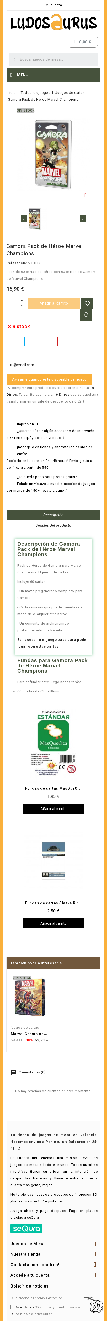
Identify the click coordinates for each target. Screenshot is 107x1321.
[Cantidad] (13, 303)
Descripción (53, 515)
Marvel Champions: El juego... (39, 1034)
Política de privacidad (33, 1314)
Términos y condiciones (56, 1307)
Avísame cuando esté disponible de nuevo (49, 379)
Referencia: (17, 263)
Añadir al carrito (54, 303)
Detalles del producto (54, 525)
